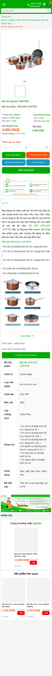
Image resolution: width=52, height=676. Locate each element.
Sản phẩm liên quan (26, 573)
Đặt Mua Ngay (14, 155)
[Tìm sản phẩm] (23, 10)
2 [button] (27, 81)
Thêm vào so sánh (11, 142)
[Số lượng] (26, 147)
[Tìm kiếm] (48, 10)
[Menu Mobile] (3, 4)
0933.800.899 (35, 6)
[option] (26, 55)
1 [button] (24, 81)
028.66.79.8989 (36, 3)
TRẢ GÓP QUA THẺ (38, 155)
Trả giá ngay (26, 170)
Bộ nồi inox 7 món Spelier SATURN (13, 605)
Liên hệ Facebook (14, 162)
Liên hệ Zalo (38, 162)
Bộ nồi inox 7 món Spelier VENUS (38, 605)
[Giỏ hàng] (48, 4)
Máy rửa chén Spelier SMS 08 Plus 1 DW (25, 555)
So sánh (17, 566)
